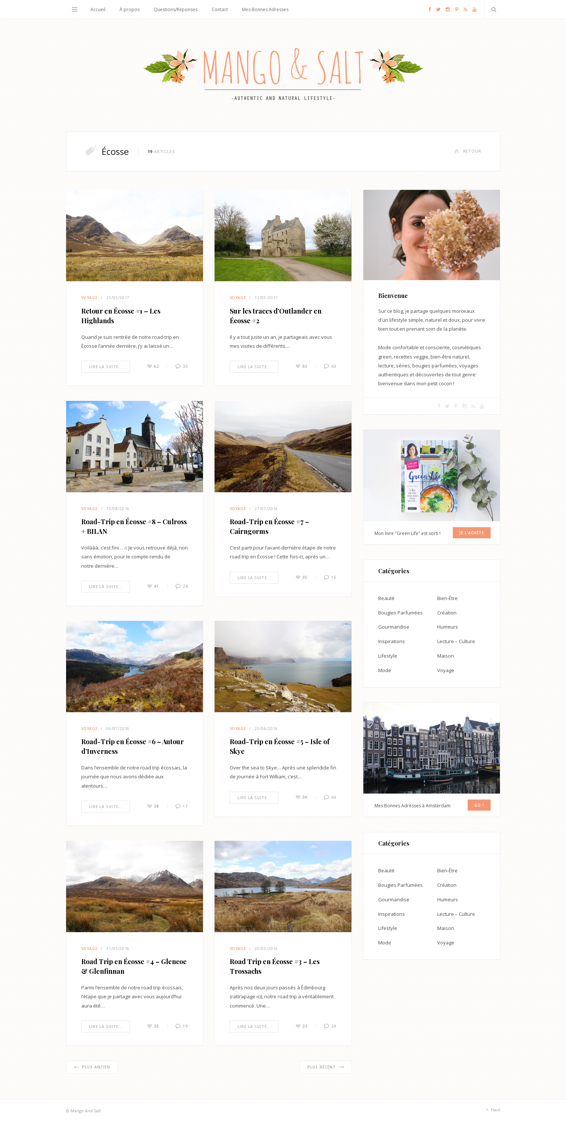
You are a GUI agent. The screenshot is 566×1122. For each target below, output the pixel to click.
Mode (384, 670)
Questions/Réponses (175, 9)
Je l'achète (471, 532)
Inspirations (391, 641)
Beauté (386, 598)
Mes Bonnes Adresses (265, 9)
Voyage (89, 297)
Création (447, 612)
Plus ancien (92, 1067)
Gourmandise (393, 626)
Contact (220, 9)
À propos (130, 9)
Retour (467, 151)
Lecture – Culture (456, 641)
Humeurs (447, 626)
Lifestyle (387, 655)
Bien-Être (447, 598)
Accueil (98, 9)
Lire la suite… (105, 366)
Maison (445, 655)
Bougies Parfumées (400, 612)
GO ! (479, 805)
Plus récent (325, 1067)
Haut (492, 1110)
